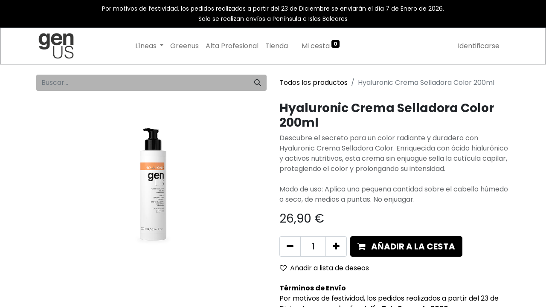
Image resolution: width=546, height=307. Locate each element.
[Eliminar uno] (290, 246)
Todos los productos (313, 82)
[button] (406, 246)
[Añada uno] (336, 246)
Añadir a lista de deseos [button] (324, 268)
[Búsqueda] (258, 83)
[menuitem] (184, 46)
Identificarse (479, 46)
